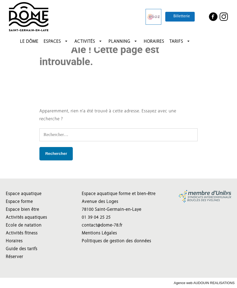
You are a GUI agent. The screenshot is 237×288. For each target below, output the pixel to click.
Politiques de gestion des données (116, 241)
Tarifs (176, 41)
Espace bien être (22, 209)
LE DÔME (29, 41)
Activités (84, 41)
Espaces (52, 41)
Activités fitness (22, 233)
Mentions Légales (99, 233)
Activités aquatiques (26, 217)
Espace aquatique (24, 194)
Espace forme (19, 202)
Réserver (14, 257)
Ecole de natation (24, 225)
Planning (119, 41)
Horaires (14, 241)
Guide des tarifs (21, 249)
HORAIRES (154, 41)
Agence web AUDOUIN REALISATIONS (204, 283)
